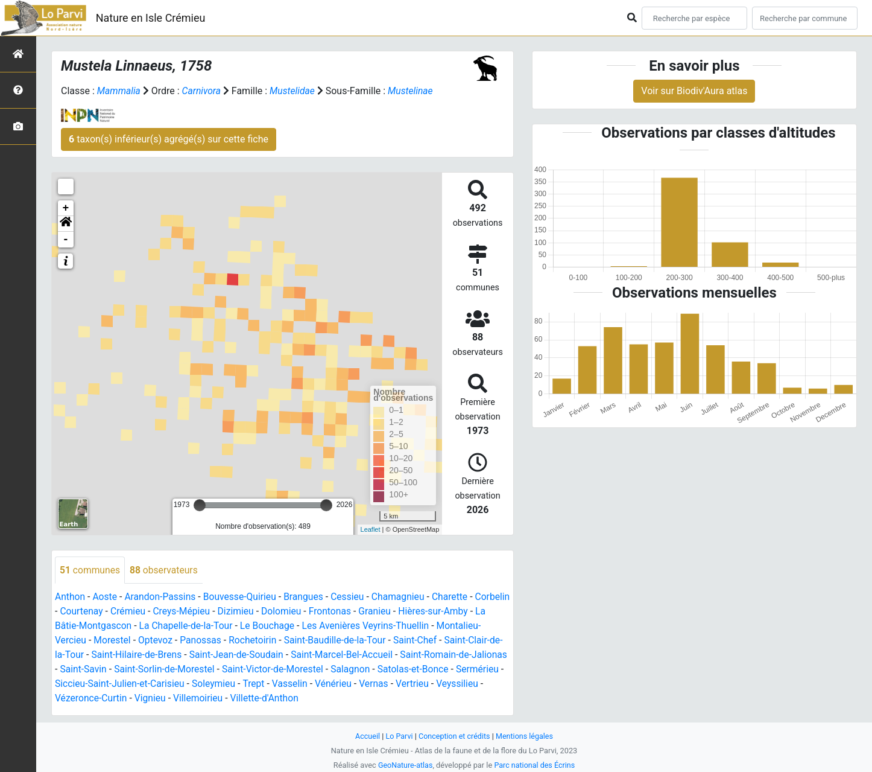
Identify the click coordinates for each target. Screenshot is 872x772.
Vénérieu (435, 684)
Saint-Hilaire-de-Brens (198, 655)
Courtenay (120, 611)
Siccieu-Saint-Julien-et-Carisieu (217, 684)
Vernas (476, 684)
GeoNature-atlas (404, 765)
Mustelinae (414, 91)
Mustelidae (294, 91)
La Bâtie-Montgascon (132, 626)
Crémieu (167, 611)
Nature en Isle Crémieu (151, 17)
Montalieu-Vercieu (94, 640)
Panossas (249, 640)
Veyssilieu (117, 698)
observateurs (165, 570)
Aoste (105, 597)
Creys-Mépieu (221, 611)
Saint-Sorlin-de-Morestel (254, 669)
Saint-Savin (171, 669)
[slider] (200, 505)
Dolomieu (323, 611)
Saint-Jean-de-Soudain (299, 655)
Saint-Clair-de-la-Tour (99, 655)
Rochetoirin (301, 640)
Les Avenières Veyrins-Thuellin (417, 626)
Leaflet (371, 529)
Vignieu (244, 698)
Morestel (159, 640)
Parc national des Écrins (535, 765)
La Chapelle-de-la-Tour (233, 626)
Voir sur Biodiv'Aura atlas (694, 91)
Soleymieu (313, 684)
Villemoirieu (292, 698)
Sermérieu (122, 684)
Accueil (366, 736)
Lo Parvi (398, 736)
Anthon (70, 597)
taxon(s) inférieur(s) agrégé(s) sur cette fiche (168, 139)
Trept (354, 684)
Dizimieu (277, 611)
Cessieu (353, 597)
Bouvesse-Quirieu (243, 597)
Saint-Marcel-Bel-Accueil (408, 655)
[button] (66, 224)
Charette (457, 597)
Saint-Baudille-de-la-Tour (385, 640)
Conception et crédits (454, 736)
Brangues (308, 597)
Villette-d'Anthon (360, 698)
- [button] (66, 239)
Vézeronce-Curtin (183, 698)
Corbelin (72, 611)
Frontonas (373, 611)
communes (90, 570)
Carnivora (203, 91)
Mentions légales (525, 736)
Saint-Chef (467, 640)
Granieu (418, 611)
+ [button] (66, 208)
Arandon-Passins (161, 597)
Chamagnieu (405, 597)
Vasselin (391, 684)
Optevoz (202, 640)
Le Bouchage (316, 626)
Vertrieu (72, 698)
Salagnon (444, 669)
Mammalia (119, 91)
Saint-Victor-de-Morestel (365, 669)
